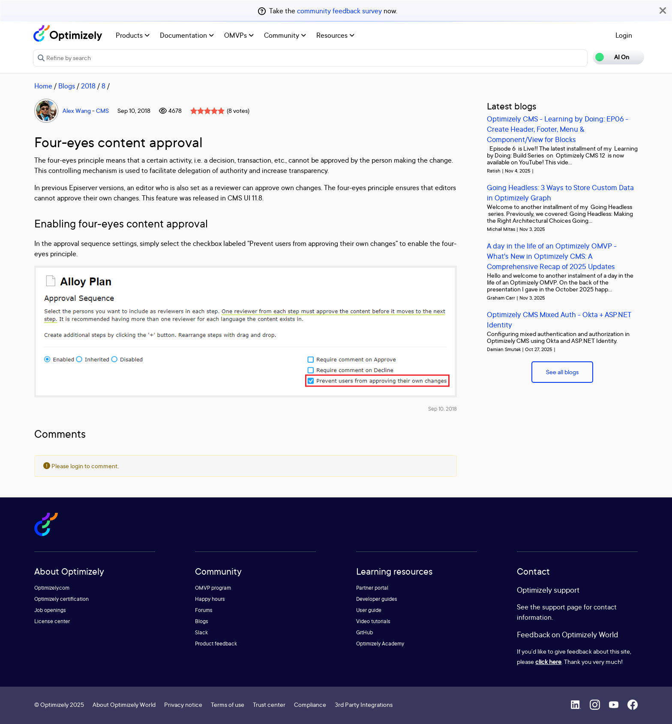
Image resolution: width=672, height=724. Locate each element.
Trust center (269, 704)
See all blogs (562, 372)
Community (285, 35)
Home (43, 86)
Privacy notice (183, 704)
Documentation (187, 35)
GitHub (364, 632)
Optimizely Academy (380, 643)
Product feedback (216, 643)
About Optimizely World (124, 704)
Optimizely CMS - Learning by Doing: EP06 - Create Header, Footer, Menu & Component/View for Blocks (557, 129)
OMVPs (239, 35)
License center (52, 621)
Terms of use (227, 704)
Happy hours (210, 599)
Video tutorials (373, 621)
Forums (204, 610)
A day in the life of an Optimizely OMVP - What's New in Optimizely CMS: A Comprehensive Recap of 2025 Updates (552, 256)
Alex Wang (77, 110)
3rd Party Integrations (364, 704)
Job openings (50, 610)
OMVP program (213, 587)
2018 (88, 86)
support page (562, 607)
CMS (102, 110)
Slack (201, 632)
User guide (368, 610)
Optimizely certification (61, 599)
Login (623, 35)
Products (133, 35)
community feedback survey (339, 10)
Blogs (66, 86)
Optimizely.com (51, 587)
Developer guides (376, 599)
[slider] (207, 110)
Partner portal (372, 587)
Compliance (310, 704)
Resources (335, 35)
